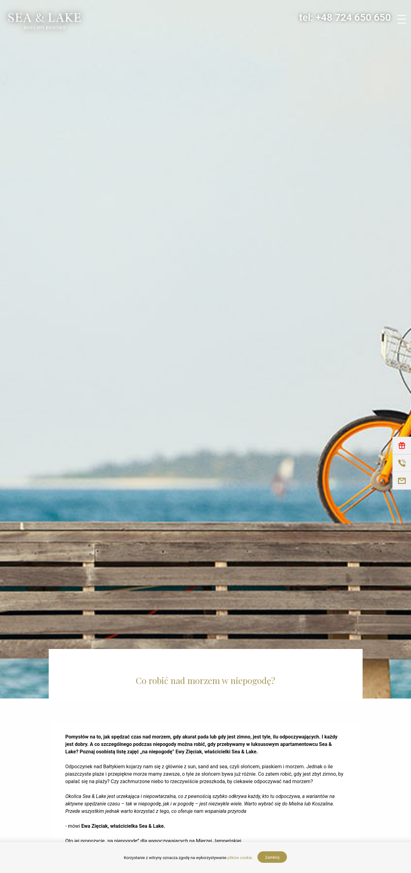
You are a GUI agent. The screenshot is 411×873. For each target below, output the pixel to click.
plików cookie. (240, 857)
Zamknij (272, 857)
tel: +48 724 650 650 (345, 17)
